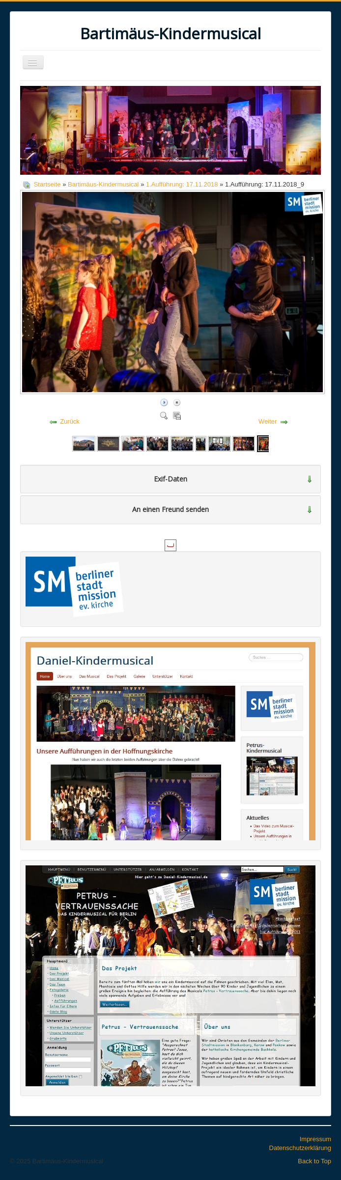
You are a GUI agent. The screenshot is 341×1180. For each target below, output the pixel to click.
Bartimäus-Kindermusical (103, 184)
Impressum (315, 1139)
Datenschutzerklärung (300, 1148)
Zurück (70, 421)
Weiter (267, 421)
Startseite (47, 184)
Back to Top (314, 1161)
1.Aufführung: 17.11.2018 (182, 184)
